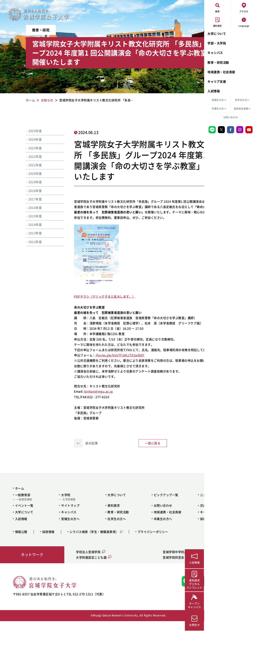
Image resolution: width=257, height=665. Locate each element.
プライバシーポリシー (150, 569)
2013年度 (29, 233)
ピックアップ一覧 (134, 532)
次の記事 (172, 480)
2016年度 (29, 207)
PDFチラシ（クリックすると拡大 (90, 312)
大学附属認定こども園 (76, 595)
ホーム (17, 525)
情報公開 (18, 569)
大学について (217, 33)
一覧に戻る (125, 480)
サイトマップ (58, 543)
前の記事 (78, 480)
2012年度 (29, 242)
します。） (120, 312)
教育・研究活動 (218, 62)
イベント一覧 (21, 543)
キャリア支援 (217, 81)
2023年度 (29, 148)
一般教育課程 (21, 537)
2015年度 (29, 216)
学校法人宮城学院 (73, 589)
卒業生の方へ (219, 108)
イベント (175, 132)
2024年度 (29, 139)
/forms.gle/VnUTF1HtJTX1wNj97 (112, 387)
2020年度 (29, 173)
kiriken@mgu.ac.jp (91, 429)
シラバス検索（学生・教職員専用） (91, 569)
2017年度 (29, 199)
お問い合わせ (230, 117)
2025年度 (29, 131)
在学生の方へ (242, 100)
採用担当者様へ (242, 108)
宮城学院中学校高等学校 (147, 589)
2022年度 (29, 156)
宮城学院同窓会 (140, 595)
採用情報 (46, 569)
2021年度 (29, 165)
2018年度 (29, 190)
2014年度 (29, 224)
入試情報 (214, 91)
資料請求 (92, 543)
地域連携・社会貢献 (221, 72)
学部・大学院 (217, 43)
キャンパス (215, 52)
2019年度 (29, 182)
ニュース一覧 (168, 532)
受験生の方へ (219, 100)
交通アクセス (168, 543)
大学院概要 (57, 537)
